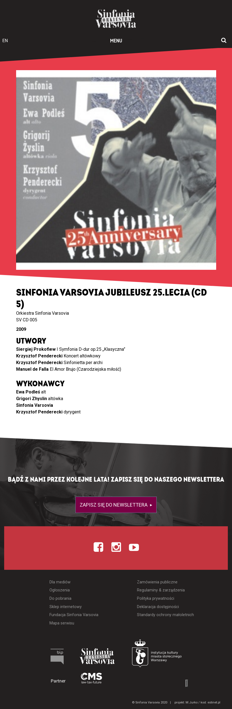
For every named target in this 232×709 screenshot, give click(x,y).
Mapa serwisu (61, 623)
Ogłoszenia (59, 590)
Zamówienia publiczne (157, 582)
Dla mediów (60, 582)
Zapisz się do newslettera (114, 505)
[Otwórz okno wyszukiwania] (223, 40)
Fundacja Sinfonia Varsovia (73, 615)
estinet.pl (214, 702)
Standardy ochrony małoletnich (165, 615)
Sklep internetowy (65, 606)
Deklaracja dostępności (158, 606)
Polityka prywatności (155, 598)
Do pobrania (60, 598)
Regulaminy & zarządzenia (161, 590)
